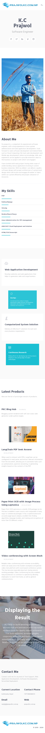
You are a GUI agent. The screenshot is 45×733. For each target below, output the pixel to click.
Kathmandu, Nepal (7, 694)
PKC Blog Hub (9, 409)
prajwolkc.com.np (29, 704)
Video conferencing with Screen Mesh (22, 556)
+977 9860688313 (29, 694)
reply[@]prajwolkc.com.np (10, 704)
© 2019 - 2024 (38, 727)
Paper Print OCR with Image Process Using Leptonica (21, 503)
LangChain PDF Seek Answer (20, 450)
